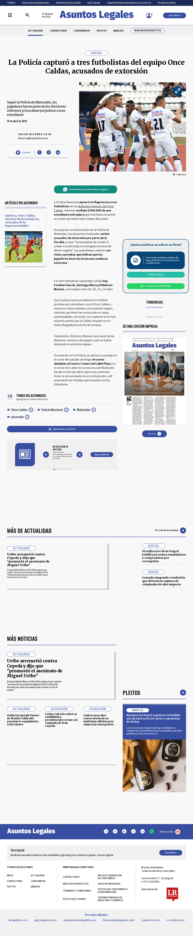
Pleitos (131, 692)
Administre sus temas (62, 429)
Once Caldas (19, 409)
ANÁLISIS (118, 30)
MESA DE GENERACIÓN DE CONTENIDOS (110, 877)
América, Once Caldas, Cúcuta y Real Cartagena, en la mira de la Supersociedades (22, 220)
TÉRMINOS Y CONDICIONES (77, 890)
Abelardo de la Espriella (68, 2)
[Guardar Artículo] (23, 152)
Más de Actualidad (29, 530)
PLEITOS (101, 30)
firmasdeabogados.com (119, 920)
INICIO (10, 875)
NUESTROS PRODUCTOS (76, 883)
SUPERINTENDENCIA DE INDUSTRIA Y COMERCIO (110, 899)
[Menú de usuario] (148, 15)
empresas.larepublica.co (80, 920)
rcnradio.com (176, 920)
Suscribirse (174, 15)
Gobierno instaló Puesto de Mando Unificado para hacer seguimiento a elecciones (23, 720)
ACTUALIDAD (35, 30)
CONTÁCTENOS (71, 877)
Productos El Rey (166, 2)
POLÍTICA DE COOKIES (74, 899)
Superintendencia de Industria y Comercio (129, 2)
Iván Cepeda (93, 2)
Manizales (83, 409)
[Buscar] (28, 15)
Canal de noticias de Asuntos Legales (85, 189)
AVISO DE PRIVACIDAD (109, 883)
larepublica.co (17, 920)
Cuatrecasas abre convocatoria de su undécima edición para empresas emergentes (98, 720)
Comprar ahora (156, 274)
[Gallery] (63, 452)
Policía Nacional (52, 409)
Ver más (154, 434)
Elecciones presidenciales (35, 2)
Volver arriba (169, 831)
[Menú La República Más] (10, 15)
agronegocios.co (45, 920)
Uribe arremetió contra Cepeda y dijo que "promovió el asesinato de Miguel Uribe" (28, 559)
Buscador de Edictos (147, 30)
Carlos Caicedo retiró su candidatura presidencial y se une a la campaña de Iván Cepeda (61, 720)
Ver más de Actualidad (170, 530)
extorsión (17, 417)
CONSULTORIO (58, 30)
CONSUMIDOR (82, 30)
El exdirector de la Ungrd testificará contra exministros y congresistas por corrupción (164, 556)
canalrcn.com (151, 920)
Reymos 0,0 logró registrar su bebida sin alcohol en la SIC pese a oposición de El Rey (153, 718)
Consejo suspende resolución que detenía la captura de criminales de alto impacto (163, 581)
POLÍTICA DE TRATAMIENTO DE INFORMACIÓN (113, 890)
